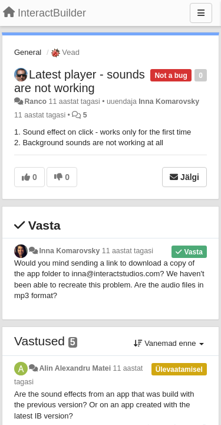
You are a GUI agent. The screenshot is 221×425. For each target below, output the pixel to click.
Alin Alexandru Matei (75, 368)
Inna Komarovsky (168, 101)
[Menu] (201, 13)
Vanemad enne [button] (169, 343)
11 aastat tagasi (127, 251)
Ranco (35, 101)
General (27, 52)
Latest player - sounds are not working (79, 81)
